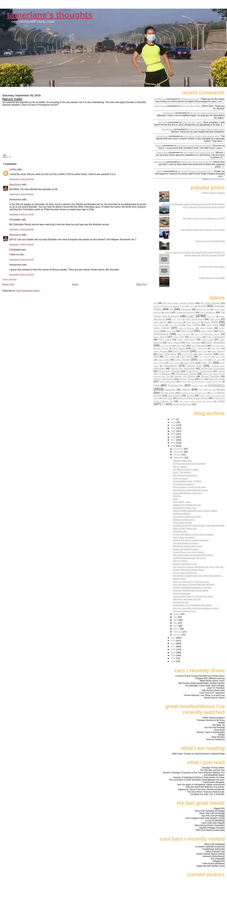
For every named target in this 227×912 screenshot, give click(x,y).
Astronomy (186, 309)
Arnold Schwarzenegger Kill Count (189, 558)
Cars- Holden (207, 331)
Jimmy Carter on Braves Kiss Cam (189, 487)
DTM (201, 379)
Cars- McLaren (193, 342)
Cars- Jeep (178, 337)
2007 (173, 658)
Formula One (175, 385)
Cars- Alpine (177, 319)
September (179, 457)
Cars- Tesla (163, 359)
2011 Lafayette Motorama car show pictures (204, 207)
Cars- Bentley (160, 322)
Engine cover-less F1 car (185, 564)
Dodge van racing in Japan (185, 549)
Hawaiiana (170, 389)
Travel (221, 401)
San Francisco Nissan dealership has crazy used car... (199, 567)
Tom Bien (162, 122)
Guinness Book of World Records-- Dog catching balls (198, 525)
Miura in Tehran (180, 561)
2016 (173, 443)
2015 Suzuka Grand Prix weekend (189, 463)
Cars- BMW (211, 322)
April (175, 626)
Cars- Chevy (212, 325)
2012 (173, 643)
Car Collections (207, 312)
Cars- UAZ (216, 360)
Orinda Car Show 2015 (184, 519)
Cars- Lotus (207, 339)
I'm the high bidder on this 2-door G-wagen (193, 534)
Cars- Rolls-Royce (167, 354)
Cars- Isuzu (214, 334)
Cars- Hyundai (183, 334)
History (186, 389)
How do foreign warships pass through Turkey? (195, 510)
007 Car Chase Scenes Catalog (179, 303)
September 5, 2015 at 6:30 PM (21, 179)
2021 (173, 428)
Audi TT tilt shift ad (182, 472)
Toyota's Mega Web (182, 460)
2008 (173, 655)
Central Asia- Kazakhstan (182, 368)
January (177, 634)
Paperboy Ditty (180, 531)
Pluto (175, 499)
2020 (173, 431)
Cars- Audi (215, 319)
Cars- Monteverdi (218, 346)
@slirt (160, 171)
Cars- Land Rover (186, 339)
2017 (173, 440)
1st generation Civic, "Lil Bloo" (187, 481)
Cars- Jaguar (160, 337)
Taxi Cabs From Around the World (195, 401)
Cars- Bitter (177, 322)
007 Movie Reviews (210, 303)
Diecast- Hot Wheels (184, 376)
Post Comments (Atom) (28, 290)
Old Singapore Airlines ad (185, 475)
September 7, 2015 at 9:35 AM (21, 244)
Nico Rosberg (174, 395)
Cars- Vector (174, 363)
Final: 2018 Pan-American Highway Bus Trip (201, 382)
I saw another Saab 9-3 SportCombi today (193, 596)
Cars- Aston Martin (194, 319)
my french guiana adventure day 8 (207, 113)
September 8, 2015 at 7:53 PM (21, 274)
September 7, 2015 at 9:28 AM (21, 229)
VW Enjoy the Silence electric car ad (190, 490)
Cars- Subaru (186, 356)
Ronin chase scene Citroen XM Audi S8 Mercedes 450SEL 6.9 (195, 252)
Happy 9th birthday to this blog (187, 493)
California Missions (185, 312)
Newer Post (8, 284)
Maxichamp (15, 184)
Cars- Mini (181, 345)
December (178, 449)
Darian (158, 145)
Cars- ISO (199, 334)
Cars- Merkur (166, 346)
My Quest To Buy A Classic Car (193, 393)
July (175, 617)
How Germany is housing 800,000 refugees (193, 584)
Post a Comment (9, 279)
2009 (173, 652)
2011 (173, 646)
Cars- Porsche (181, 351)
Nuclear (190, 395)
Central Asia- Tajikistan (169, 371)
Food (156, 385)
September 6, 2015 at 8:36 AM (21, 194)
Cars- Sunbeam (205, 357)
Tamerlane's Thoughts (50, 15)
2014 (173, 637)
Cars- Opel (215, 348)
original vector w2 (190, 99)
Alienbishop (159, 99)
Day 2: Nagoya (180, 466)
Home (75, 284)
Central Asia (194, 365)
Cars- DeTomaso (186, 328)
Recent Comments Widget (216, 179)
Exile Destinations (167, 382)
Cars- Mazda (173, 342)
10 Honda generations (183, 484)
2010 (173, 649)
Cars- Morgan (162, 348)
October (177, 454)
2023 (173, 422)
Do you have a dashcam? (185, 572)
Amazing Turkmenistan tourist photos (190, 590)
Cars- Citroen (162, 327)
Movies (221, 389)
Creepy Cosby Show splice (212, 266)
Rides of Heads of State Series (193, 398)
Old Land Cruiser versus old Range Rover (193, 555)
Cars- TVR (203, 360)
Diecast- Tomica (186, 379)
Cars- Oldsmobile (199, 348)
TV (10, 157)
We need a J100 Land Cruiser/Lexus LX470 (204, 218)
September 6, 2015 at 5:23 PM (21, 214)
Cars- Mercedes (215, 342)
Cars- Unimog (160, 363)
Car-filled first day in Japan (185, 469)
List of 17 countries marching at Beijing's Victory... (196, 608)
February (178, 631)
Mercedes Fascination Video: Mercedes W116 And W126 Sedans (193, 204)
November (178, 452)
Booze (168, 312)
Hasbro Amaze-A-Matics (213, 193)
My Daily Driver (167, 393)
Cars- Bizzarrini (193, 322)
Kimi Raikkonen (205, 390)
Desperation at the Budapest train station (192, 605)
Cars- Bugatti (175, 325)
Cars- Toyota (182, 359)
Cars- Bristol (159, 325)
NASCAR (213, 393)
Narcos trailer (12, 99)
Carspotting (170, 365)
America (177, 496)
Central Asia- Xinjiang (186, 373)
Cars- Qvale (202, 351)
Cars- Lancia (164, 339)
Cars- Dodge (206, 328)
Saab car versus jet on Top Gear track (191, 581)
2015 (173, 446)
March (176, 628)
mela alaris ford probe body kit (198, 152)
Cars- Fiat (171, 331)
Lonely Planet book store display (188, 552)
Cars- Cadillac (193, 325)
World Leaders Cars (182, 404)
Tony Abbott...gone (182, 502)
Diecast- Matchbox (210, 376)
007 (155, 303)
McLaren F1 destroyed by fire (187, 516)
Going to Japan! (180, 478)
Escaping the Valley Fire (184, 508)
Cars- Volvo (189, 363)
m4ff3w (13, 169)
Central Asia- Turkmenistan (199, 371)
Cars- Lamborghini (216, 337)
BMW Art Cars (203, 309)
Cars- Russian (205, 354)
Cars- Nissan (178, 348)
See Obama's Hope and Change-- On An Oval (203, 229)
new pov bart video (190, 106)
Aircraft (202, 306)
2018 (173, 437)
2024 (173, 419)
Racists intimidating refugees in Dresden (192, 587)
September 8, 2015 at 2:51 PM (21, 259)
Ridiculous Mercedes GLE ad (187, 599)
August (177, 614)
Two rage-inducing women (185, 543)
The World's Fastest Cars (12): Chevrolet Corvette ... (198, 575)
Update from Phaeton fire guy (187, 505)
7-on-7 (191, 306)
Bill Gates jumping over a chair (187, 546)
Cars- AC (211, 316)
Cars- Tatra (220, 357)
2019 (173, 434)
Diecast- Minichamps (164, 379)
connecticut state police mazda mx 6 (206, 129)
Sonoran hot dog (181, 602)
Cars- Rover (187, 354)
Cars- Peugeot (161, 351)
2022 (173, 425)
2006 (173, 661)
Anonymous (162, 136)
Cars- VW (206, 362)
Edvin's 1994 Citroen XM (184, 528)
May (175, 623)
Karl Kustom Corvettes (183, 537)
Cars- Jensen (196, 337)
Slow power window (182, 522)
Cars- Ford (187, 330)
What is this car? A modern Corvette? (190, 540)
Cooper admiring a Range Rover (188, 569)
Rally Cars (167, 398)
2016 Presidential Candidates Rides (169, 306)
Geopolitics (216, 385)
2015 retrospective (182, 593)
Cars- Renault (218, 351)
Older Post (141, 284)
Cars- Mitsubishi (198, 345)
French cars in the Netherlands (210, 241)
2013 (173, 640)
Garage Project (198, 386)
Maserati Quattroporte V (184, 611)
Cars (190, 316)
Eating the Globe (216, 379)
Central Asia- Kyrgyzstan (213, 368)
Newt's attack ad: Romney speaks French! (204, 255)
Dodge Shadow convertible (212, 278)
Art (171, 309)
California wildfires (181, 513)
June (176, 620)
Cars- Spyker (170, 357)
